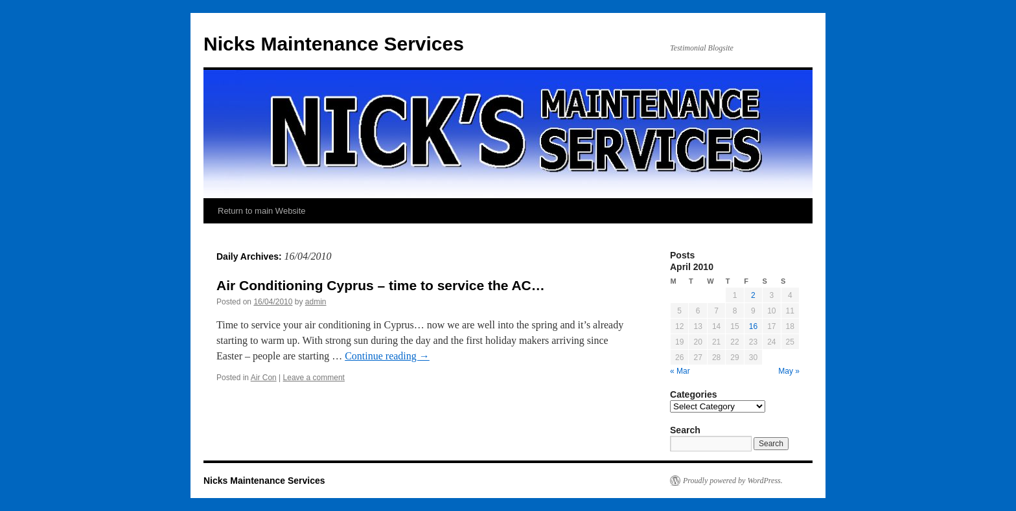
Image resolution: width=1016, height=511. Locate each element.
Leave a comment (314, 377)
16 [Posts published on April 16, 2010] (753, 326)
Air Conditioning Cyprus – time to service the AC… (380, 285)
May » (789, 371)
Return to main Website (262, 211)
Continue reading (387, 355)
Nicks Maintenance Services (333, 43)
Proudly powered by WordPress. (733, 480)
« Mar (680, 371)
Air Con (264, 377)
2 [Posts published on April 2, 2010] (753, 295)
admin (316, 301)
